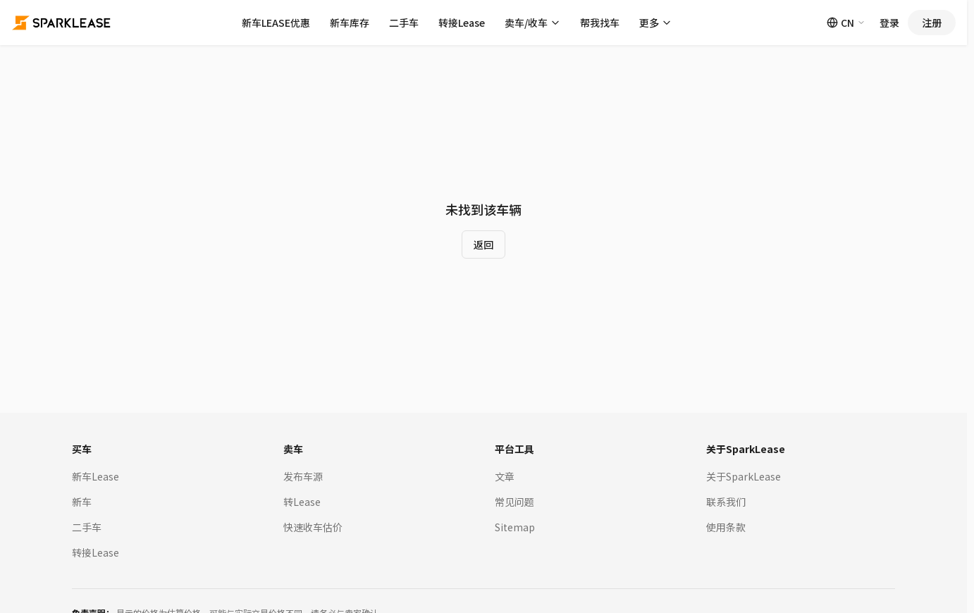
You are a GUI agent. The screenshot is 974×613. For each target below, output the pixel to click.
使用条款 (726, 527)
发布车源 (303, 476)
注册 (932, 23)
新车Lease (95, 476)
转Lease (302, 502)
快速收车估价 (313, 527)
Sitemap (515, 527)
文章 (504, 476)
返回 (483, 244)
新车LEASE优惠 (276, 23)
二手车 (404, 23)
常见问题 (514, 502)
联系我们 (726, 502)
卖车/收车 (532, 23)
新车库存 (349, 23)
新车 (82, 502)
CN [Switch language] (846, 23)
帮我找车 (599, 23)
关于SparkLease (743, 476)
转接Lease (461, 23)
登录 (889, 23)
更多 (655, 23)
